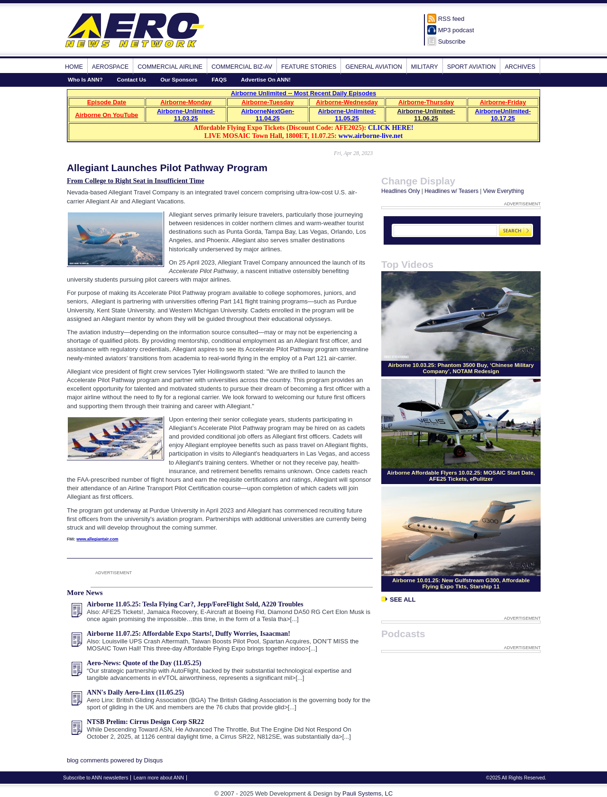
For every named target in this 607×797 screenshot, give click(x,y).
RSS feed (451, 18)
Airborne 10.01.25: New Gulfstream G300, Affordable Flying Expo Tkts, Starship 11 (461, 583)
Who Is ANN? (85, 79)
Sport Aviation (471, 67)
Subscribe (452, 41)
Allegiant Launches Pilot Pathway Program (167, 167)
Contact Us (132, 79)
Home (74, 67)
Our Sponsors (178, 79)
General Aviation (373, 67)
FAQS (219, 79)
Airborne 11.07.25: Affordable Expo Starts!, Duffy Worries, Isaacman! (188, 633)
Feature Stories (308, 67)
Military (424, 67)
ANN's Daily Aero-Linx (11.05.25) (135, 692)
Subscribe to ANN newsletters (95, 777)
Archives (520, 67)
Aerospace (110, 67)
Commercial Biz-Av (242, 67)
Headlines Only (400, 191)
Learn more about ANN (158, 777)
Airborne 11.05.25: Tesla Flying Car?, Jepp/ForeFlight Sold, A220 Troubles (195, 604)
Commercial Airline (170, 67)
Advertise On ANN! (266, 79)
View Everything (503, 191)
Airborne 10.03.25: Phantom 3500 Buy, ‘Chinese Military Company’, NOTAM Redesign (461, 368)
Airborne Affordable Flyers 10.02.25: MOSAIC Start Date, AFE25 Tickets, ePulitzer (461, 475)
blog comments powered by (115, 760)
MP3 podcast (456, 30)
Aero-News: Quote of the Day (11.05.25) (144, 663)
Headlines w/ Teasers (451, 191)
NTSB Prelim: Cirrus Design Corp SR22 (145, 721)
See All (398, 599)
